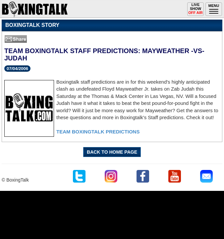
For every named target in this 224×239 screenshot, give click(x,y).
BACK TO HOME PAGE (112, 152)
